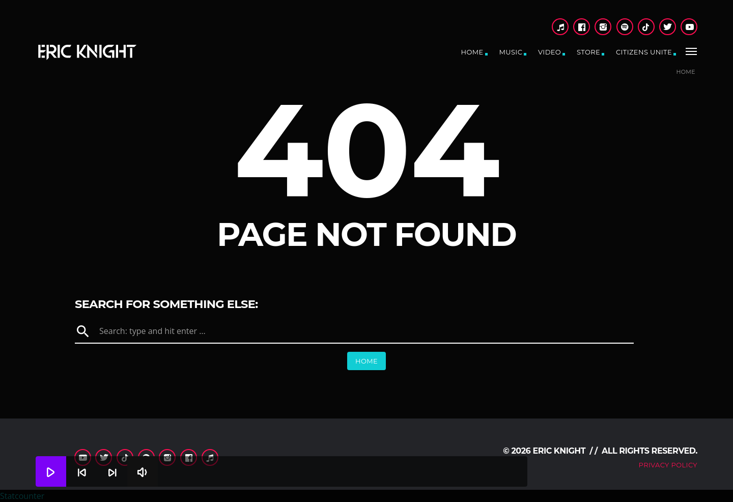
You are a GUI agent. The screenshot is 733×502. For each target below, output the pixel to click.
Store (588, 52)
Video (549, 52)
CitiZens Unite (644, 52)
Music (510, 52)
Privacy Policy (668, 465)
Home (472, 52)
